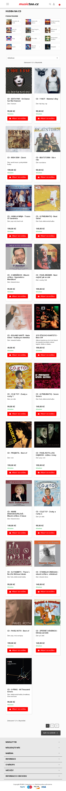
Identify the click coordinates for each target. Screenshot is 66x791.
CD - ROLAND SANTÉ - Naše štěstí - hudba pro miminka (18, 336)
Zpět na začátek (50, 733)
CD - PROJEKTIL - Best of (17, 453)
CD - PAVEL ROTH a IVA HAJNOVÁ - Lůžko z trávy (46, 454)
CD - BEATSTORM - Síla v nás (46, 158)
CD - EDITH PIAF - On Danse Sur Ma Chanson (18, 100)
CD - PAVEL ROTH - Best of (18, 631)
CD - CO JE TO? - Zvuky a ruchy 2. (46, 512)
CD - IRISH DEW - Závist (16, 157)
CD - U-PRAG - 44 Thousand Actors (18, 690)
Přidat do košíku (17, 118)
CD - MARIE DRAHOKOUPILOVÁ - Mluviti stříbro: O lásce (16, 513)
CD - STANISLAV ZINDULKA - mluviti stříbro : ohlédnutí (47, 573)
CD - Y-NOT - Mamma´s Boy (47, 99)
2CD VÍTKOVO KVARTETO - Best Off (47, 336)
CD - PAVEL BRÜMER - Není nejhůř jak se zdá (46, 276)
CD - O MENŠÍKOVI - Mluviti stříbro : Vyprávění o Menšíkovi (18, 277)
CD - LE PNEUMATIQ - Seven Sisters (47, 395)
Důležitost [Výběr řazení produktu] (33, 58)
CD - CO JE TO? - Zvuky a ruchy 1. (17, 395)
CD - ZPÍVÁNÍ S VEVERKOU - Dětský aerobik (47, 632)
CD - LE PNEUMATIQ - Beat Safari (46, 217)
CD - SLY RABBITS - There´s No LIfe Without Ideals (18, 573)
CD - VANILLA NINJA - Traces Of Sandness (18, 217)
